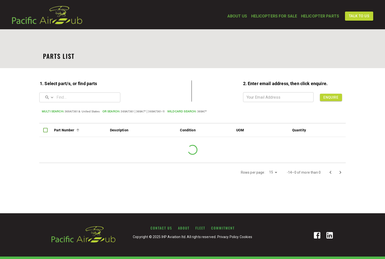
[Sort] (77, 130)
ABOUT (184, 228)
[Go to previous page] (330, 172)
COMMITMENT (223, 228)
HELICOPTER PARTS (320, 16)
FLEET (200, 228)
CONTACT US (161, 228)
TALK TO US (359, 16)
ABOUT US (237, 16)
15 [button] (271, 172)
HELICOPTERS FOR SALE (274, 16)
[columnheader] (45, 130)
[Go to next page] (340, 172)
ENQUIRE (331, 97)
